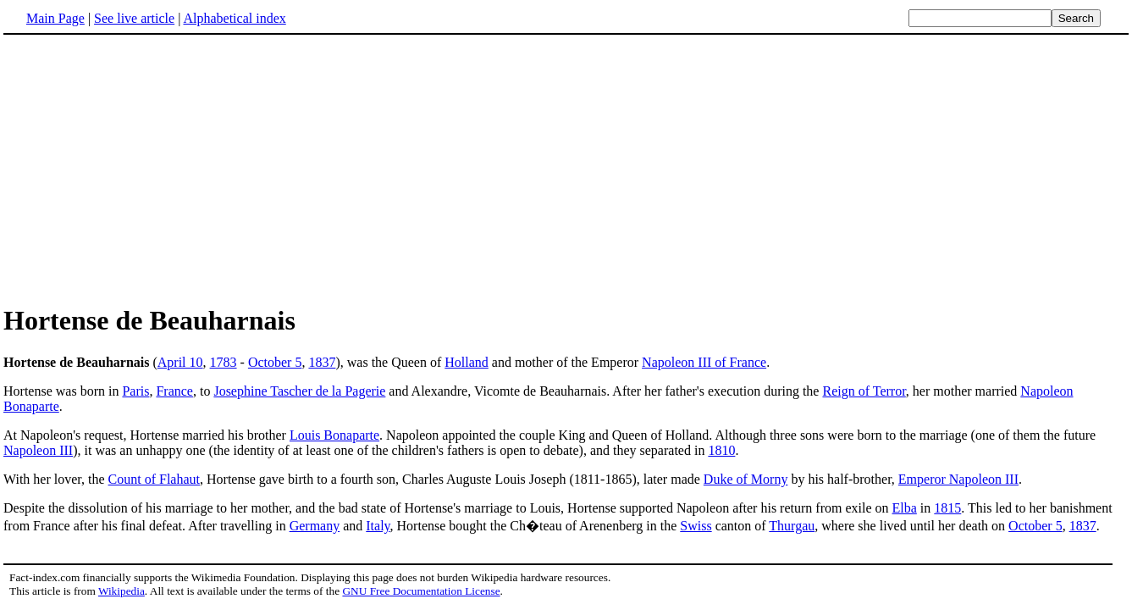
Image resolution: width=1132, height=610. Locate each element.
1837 (321, 362)
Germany (315, 525)
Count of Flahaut (154, 479)
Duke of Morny (746, 479)
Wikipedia (121, 591)
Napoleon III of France (704, 362)
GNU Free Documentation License (421, 591)
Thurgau (791, 525)
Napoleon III (38, 450)
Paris (135, 391)
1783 (223, 362)
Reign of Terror (863, 391)
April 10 (180, 362)
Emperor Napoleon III (958, 479)
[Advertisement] (566, 168)
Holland (467, 362)
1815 (947, 508)
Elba (904, 508)
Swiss (695, 525)
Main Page (55, 18)
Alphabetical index (234, 18)
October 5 (275, 362)
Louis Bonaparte (334, 435)
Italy (377, 525)
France (174, 391)
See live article (134, 18)
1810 (721, 450)
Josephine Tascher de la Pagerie (299, 391)
